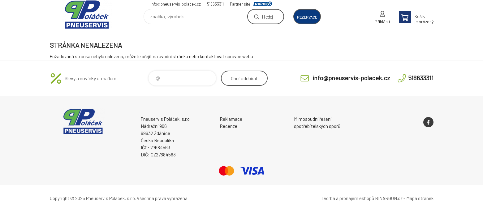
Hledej (267, 17)
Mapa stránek (419, 198)
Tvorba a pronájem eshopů (347, 198)
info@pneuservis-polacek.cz (176, 4)
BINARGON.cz (389, 198)
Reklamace (231, 119)
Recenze (228, 126)
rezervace (307, 17)
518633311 (215, 4)
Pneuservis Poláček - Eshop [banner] (87, 14)
